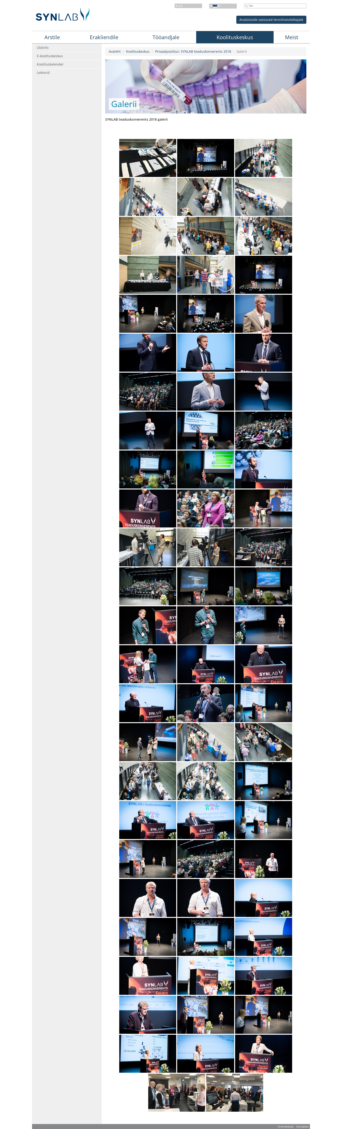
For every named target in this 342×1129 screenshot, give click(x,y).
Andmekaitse (286, 1126)
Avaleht (115, 51)
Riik (179, 6)
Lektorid (43, 72)
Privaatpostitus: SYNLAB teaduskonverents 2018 (193, 51)
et (215, 6)
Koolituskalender (50, 64)
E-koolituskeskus (50, 56)
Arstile (52, 37)
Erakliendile (104, 37)
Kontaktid (302, 1126)
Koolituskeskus (235, 37)
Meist (291, 37)
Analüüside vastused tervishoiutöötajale (271, 19)
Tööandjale (165, 37)
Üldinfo (42, 47)
